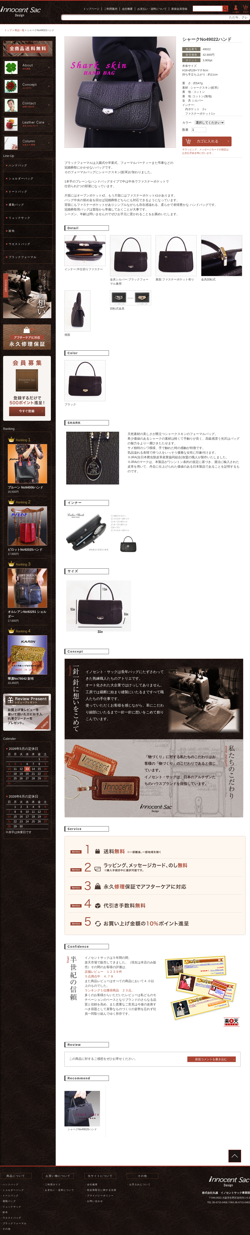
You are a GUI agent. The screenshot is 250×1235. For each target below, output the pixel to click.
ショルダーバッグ (21, 178)
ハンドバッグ (18, 165)
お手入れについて (140, 1184)
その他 (7, 1229)
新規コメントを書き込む (211, 1059)
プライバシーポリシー (100, 1195)
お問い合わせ (95, 1201)
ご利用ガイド (53, 1184)
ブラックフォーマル (23, 257)
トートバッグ (18, 191)
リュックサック (19, 217)
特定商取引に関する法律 (101, 1190)
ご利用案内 (110, 8)
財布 (12, 230)
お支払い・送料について (152, 8)
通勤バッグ (16, 204)
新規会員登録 (179, 8)
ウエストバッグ (19, 244)
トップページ (91, 8)
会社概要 (127, 8)
